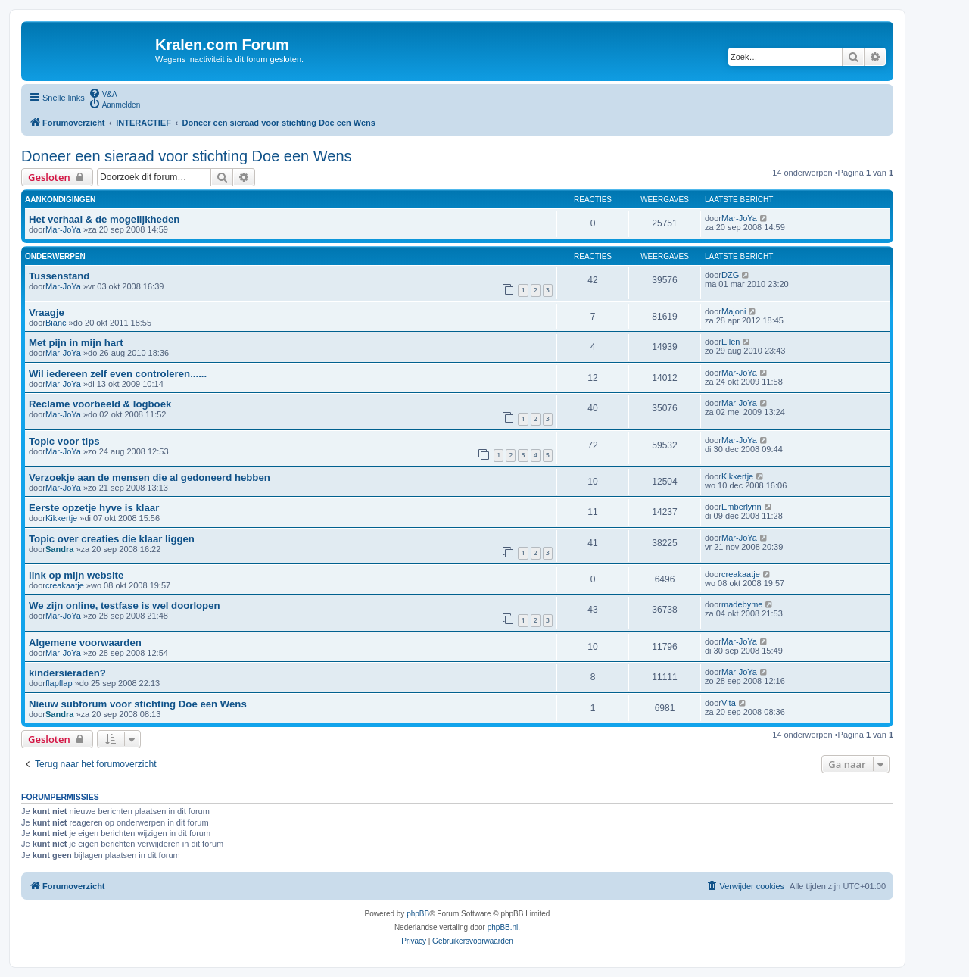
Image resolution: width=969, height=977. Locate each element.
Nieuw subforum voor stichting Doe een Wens (138, 704)
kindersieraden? (67, 673)
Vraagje (46, 312)
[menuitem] (103, 93)
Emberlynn (741, 506)
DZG (730, 274)
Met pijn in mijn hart (76, 342)
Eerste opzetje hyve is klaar (94, 507)
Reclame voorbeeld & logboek (100, 404)
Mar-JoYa (63, 229)
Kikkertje (737, 476)
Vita (728, 702)
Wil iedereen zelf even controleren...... (118, 373)
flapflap (58, 683)
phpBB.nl (503, 927)
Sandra (59, 549)
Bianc (56, 322)
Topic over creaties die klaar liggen (112, 539)
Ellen (730, 341)
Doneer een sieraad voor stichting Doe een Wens (186, 156)
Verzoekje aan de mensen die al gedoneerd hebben (149, 477)
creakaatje (64, 585)
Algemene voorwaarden (85, 642)
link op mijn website (76, 575)
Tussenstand (59, 276)
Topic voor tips (64, 441)
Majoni (733, 311)
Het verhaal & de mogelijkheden (104, 219)
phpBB (418, 914)
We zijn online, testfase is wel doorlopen (124, 605)
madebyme (741, 604)
